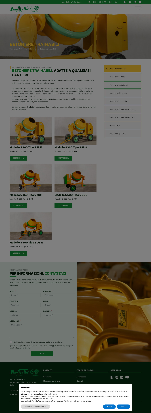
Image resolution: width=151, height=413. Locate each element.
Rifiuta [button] (109, 406)
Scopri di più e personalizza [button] (35, 406)
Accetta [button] (123, 406)
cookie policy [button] (52, 394)
